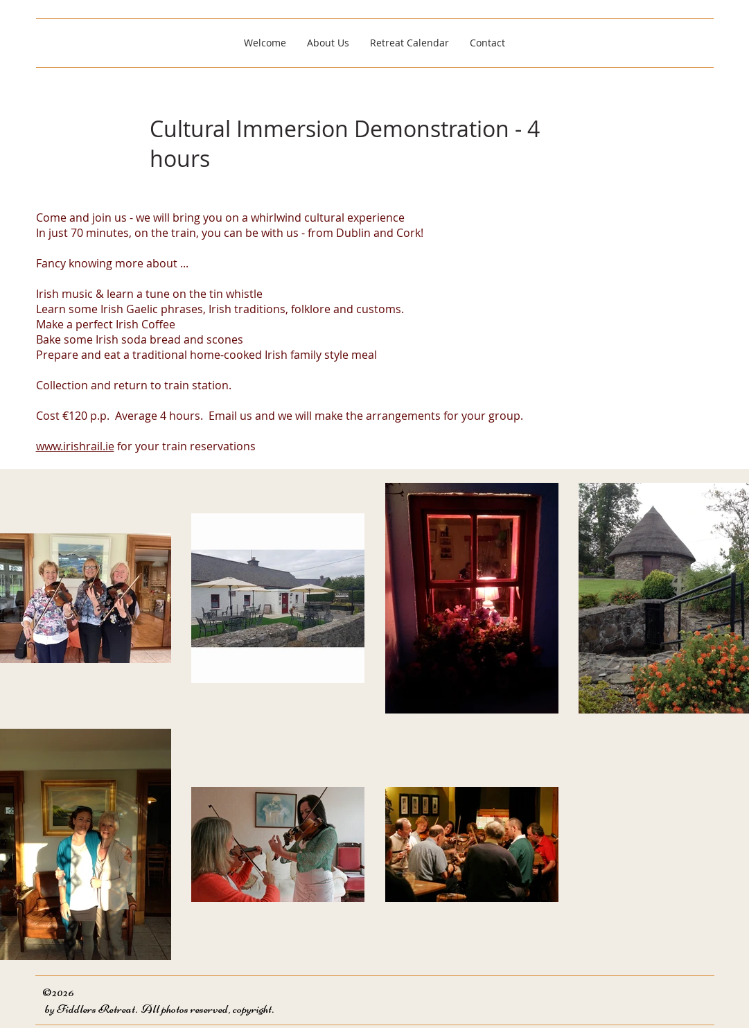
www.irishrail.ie (75, 446)
